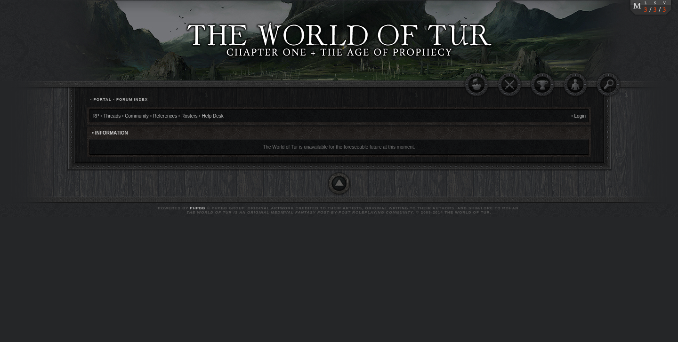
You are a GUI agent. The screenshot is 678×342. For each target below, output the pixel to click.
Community (137, 116)
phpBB (197, 208)
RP (96, 116)
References (165, 116)
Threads (112, 116)
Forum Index (132, 99)
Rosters (189, 116)
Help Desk (213, 116)
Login (580, 116)
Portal (102, 99)
